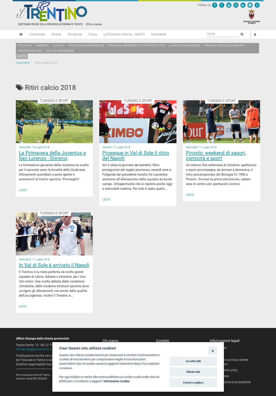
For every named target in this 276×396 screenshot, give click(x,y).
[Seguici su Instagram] (236, 5)
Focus (93, 34)
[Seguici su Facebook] (215, 5)
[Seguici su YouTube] (229, 5)
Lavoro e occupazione (184, 45)
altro (22, 56)
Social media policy (225, 370)
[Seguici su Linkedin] (243, 5)
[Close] (212, 350)
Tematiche (74, 34)
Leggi (23, 190)
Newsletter (159, 34)
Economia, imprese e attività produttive (136, 45)
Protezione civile (30, 50)
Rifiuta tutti (193, 371)
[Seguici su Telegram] (250, 5)
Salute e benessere (60, 50)
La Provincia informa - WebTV (124, 34)
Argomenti (23, 62)
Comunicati (37, 34)
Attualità (25, 45)
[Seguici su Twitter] (222, 5)
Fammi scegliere (193, 382)
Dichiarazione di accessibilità (232, 382)
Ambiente (42, 45)
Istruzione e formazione (86, 45)
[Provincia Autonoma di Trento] (251, 16)
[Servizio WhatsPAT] (257, 5)
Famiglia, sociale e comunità (224, 45)
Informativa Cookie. (117, 381)
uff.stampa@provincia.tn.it (33, 349)
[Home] (21, 34)
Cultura (59, 45)
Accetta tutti (193, 361)
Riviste (56, 34)
